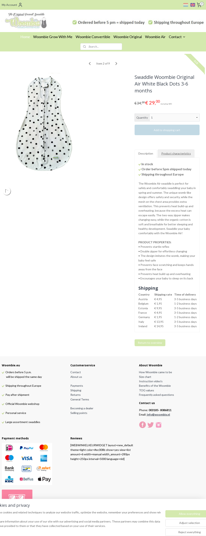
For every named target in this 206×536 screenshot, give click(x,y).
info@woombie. (157, 414)
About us (76, 376)
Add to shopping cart (167, 130)
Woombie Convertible (93, 36)
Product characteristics (176, 153)
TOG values (146, 390)
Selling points (78, 413)
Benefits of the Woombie (155, 385)
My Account (12, 4)
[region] (76, 520)
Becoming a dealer (81, 408)
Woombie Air (155, 36)
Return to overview (150, 342)
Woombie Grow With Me (52, 36)
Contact (177, 36)
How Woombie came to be (155, 372)
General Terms (79, 399)
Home (25, 36)
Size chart (145, 376)
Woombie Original (127, 36)
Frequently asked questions (156, 394)
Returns (75, 394)
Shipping (75, 390)
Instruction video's (151, 381)
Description (145, 153)
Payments (76, 385)
